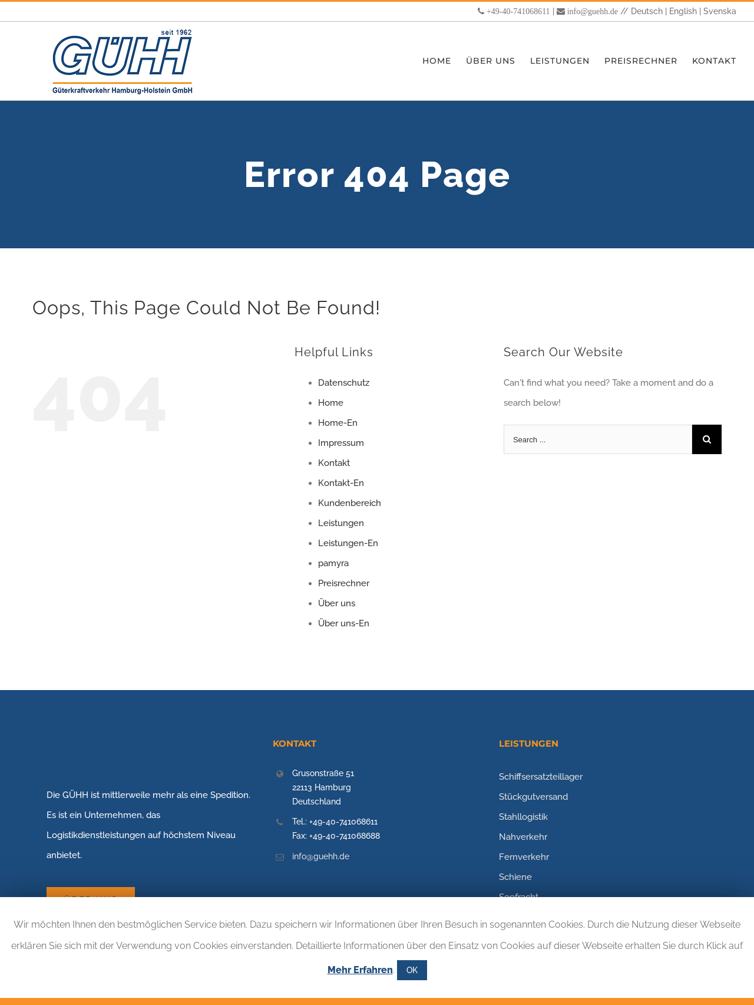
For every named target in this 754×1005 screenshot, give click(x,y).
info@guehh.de (592, 11)
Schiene (515, 877)
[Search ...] (598, 439)
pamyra (333, 563)
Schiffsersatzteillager (541, 776)
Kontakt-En (341, 483)
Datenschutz (343, 382)
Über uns (336, 603)
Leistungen (341, 523)
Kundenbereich (349, 503)
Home (330, 403)
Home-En (338, 423)
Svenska (719, 11)
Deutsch (647, 11)
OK (412, 970)
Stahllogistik (523, 817)
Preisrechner (343, 583)
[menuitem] (444, 61)
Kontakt (334, 463)
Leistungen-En (348, 543)
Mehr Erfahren (360, 970)
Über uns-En (343, 623)
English (683, 11)
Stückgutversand (533, 796)
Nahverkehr (523, 837)
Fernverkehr (524, 857)
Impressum (341, 443)
